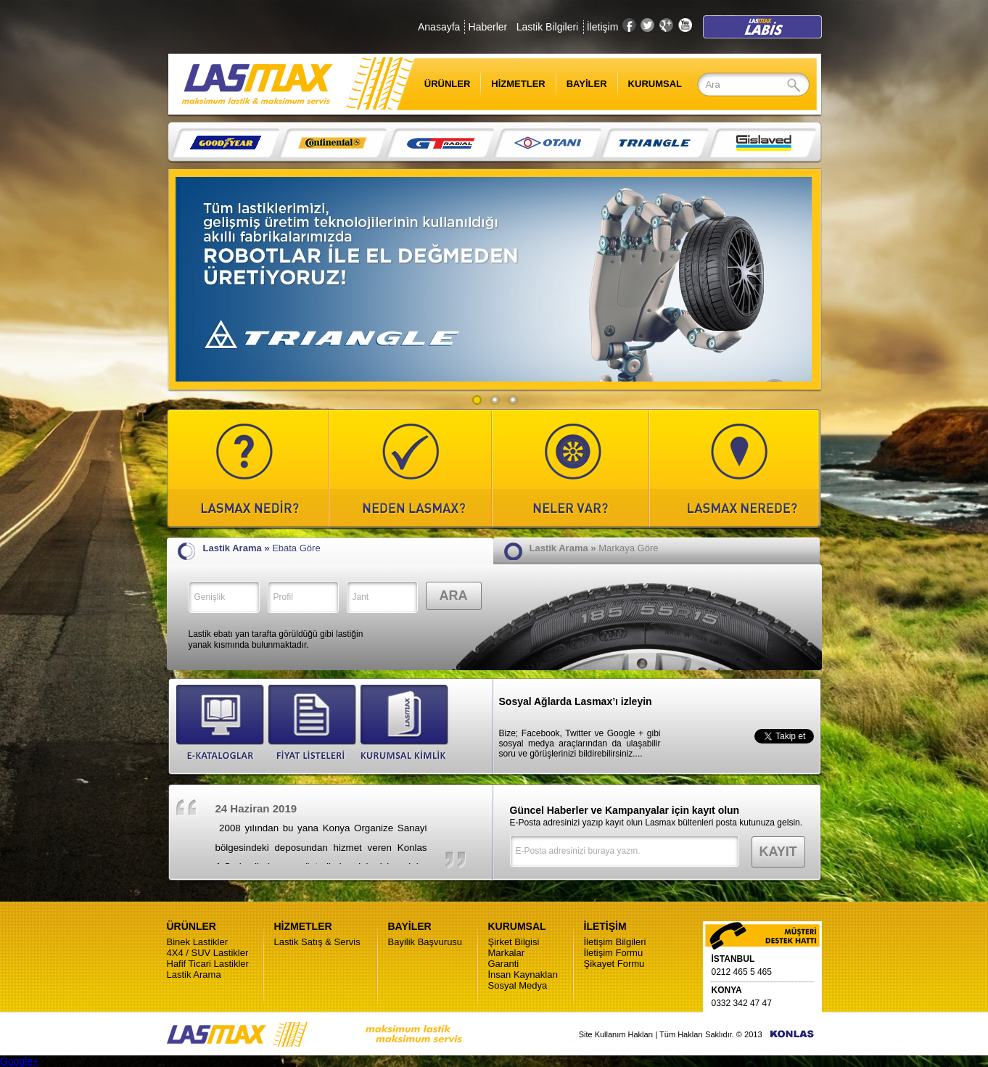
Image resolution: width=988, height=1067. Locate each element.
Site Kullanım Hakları (616, 1034)
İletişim (603, 27)
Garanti (503, 963)
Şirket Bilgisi (514, 941)
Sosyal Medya (518, 985)
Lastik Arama (194, 974)
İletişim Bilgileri (615, 941)
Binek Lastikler (198, 941)
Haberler (488, 27)
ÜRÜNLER (438, 83)
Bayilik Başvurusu (425, 941)
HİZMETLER (518, 83)
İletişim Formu (613, 952)
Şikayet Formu (614, 963)
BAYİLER (587, 83)
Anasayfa (439, 27)
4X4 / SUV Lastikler (208, 952)
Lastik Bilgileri (547, 27)
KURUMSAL (655, 83)
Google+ (19, 1061)
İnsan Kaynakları (523, 974)
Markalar (506, 952)
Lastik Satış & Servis (317, 941)
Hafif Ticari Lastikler (208, 963)
